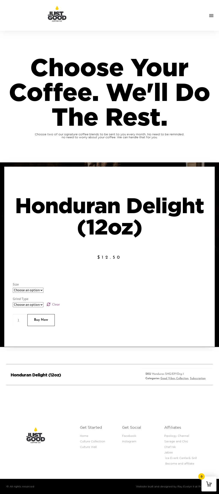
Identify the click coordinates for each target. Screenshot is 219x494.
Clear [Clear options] (56, 304)
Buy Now (41, 320)
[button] (211, 15)
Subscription (198, 378)
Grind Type (20, 299)
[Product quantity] (20, 320)
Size (16, 284)
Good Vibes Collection (174, 378)
